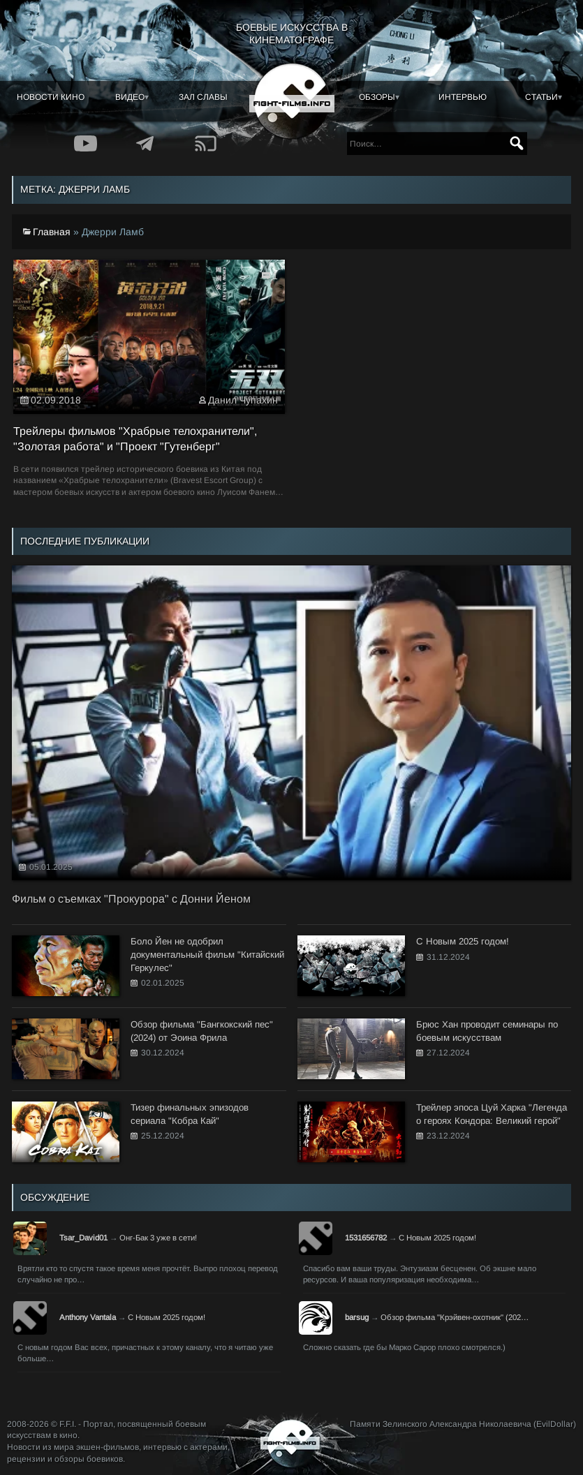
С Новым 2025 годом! (437, 1237)
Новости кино (50, 97)
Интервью (462, 97)
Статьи (541, 97)
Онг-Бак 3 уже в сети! (158, 1237)
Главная (52, 231)
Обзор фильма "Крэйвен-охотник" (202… (455, 1317)
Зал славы (203, 97)
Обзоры (377, 97)
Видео (130, 97)
